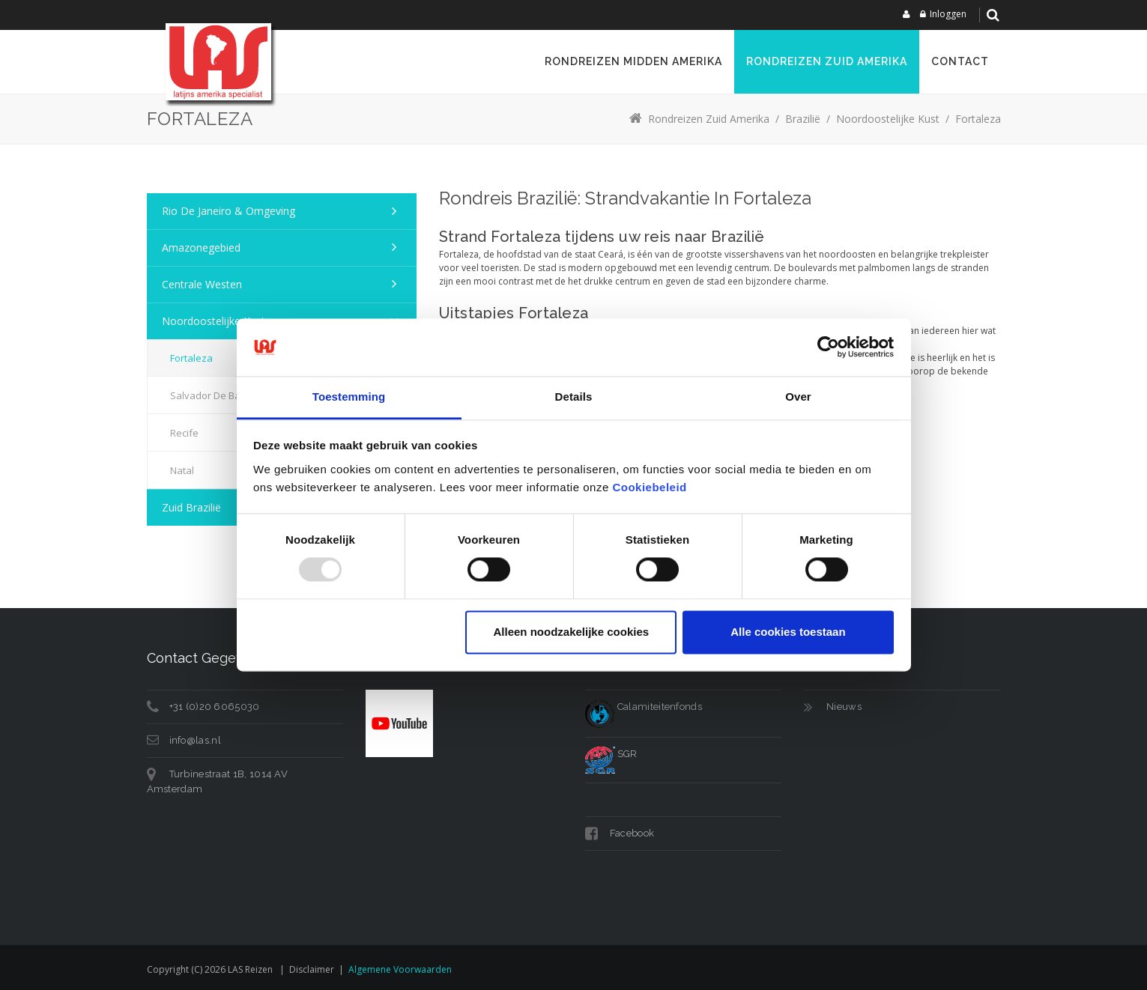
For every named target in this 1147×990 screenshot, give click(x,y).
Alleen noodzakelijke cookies (572, 631)
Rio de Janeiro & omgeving (228, 211)
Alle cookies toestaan (787, 631)
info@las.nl (195, 740)
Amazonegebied (201, 247)
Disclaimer (311, 969)
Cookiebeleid (649, 487)
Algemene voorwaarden (400, 969)
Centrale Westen (202, 284)
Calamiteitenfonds (643, 706)
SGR (611, 753)
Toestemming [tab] (349, 396)
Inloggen (948, 13)
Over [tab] (798, 396)
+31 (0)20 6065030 (214, 706)
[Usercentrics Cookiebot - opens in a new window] (828, 347)
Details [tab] (574, 396)
